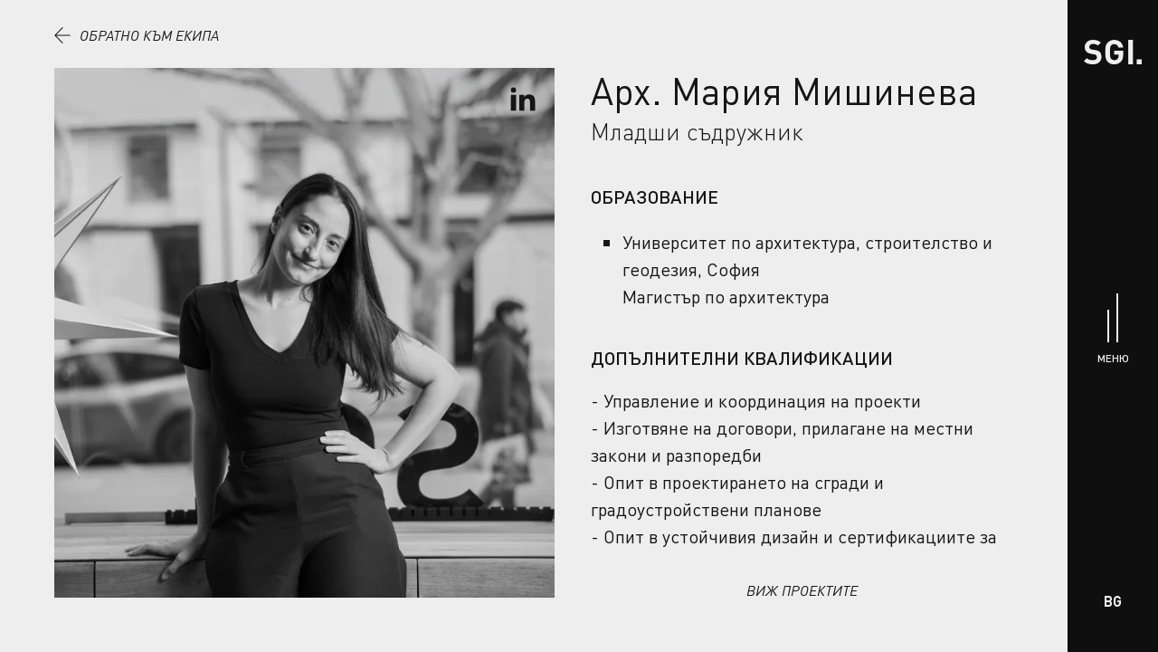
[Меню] (1113, 326)
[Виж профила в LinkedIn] (523, 99)
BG (1113, 600)
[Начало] (1113, 52)
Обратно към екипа (136, 35)
